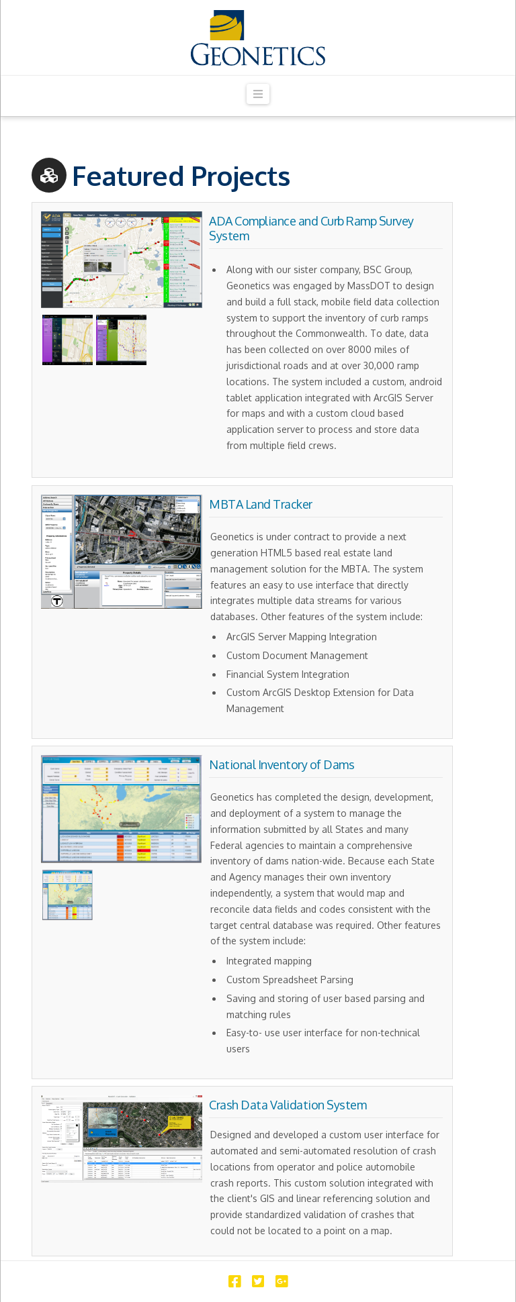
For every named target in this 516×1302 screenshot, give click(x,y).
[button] (258, 94)
